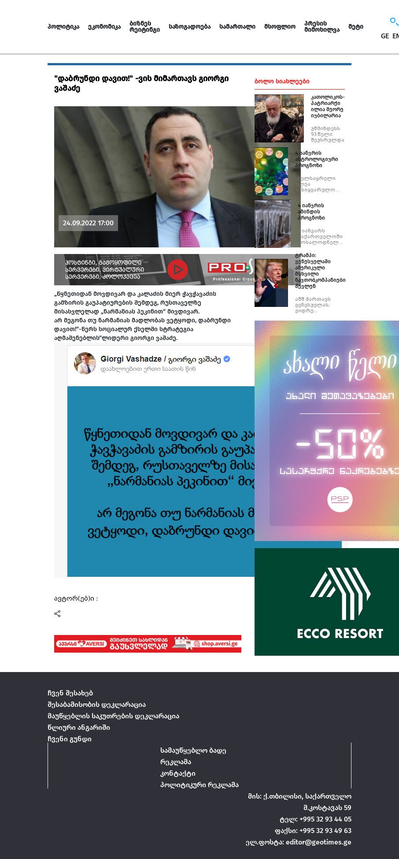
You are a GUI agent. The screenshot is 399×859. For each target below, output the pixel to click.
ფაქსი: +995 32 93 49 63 (313, 830)
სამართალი (237, 26)
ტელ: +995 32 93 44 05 (315, 819)
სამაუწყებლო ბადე (193, 750)
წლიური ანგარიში (79, 727)
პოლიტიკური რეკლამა (199, 785)
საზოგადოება (190, 26)
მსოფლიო (280, 26)
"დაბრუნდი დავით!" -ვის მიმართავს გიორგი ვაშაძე (141, 83)
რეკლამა (175, 762)
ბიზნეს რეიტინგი (144, 27)
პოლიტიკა (63, 26)
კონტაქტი (178, 773)
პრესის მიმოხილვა (322, 27)
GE (385, 36)
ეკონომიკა (104, 26)
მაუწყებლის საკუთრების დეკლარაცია (113, 716)
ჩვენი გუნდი (70, 739)
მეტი (355, 26)
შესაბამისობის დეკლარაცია (97, 704)
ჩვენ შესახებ (70, 693)
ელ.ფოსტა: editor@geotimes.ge (298, 842)
